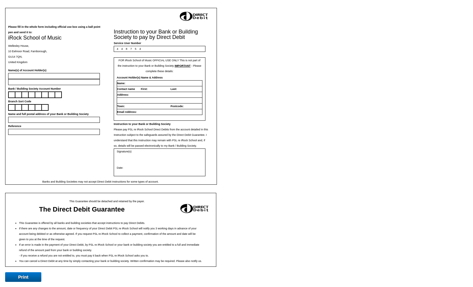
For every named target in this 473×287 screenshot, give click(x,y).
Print (23, 276)
